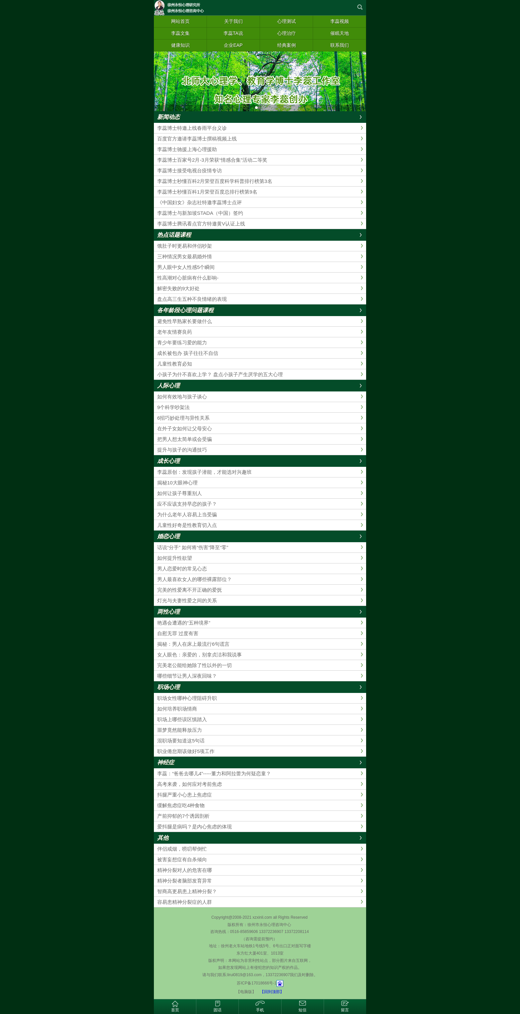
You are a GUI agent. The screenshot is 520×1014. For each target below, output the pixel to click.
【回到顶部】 (272, 991)
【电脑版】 (246, 991)
